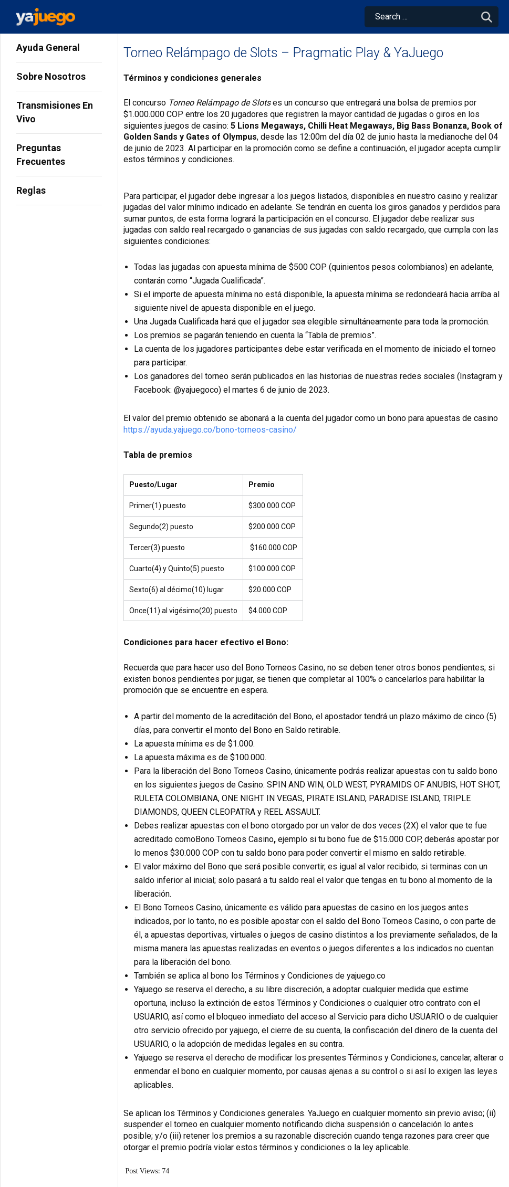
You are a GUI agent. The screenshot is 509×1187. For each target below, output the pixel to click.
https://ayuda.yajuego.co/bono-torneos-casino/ (210, 430)
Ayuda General (48, 47)
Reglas (31, 190)
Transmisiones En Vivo (54, 112)
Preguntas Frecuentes (40, 154)
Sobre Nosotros (51, 76)
